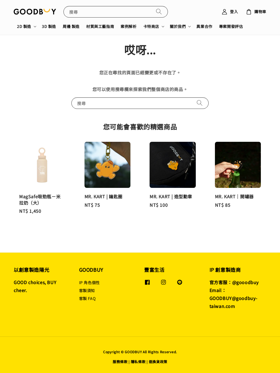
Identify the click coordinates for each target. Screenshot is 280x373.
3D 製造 (49, 26)
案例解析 (128, 26)
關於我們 (178, 26)
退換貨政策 (158, 361)
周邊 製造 (71, 26)
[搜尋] (159, 11)
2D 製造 (24, 26)
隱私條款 (138, 361)
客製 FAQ (87, 298)
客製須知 (87, 290)
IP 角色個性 (89, 282)
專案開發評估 (231, 26)
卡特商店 (151, 26)
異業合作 (204, 26)
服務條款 (120, 361)
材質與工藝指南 (100, 26)
